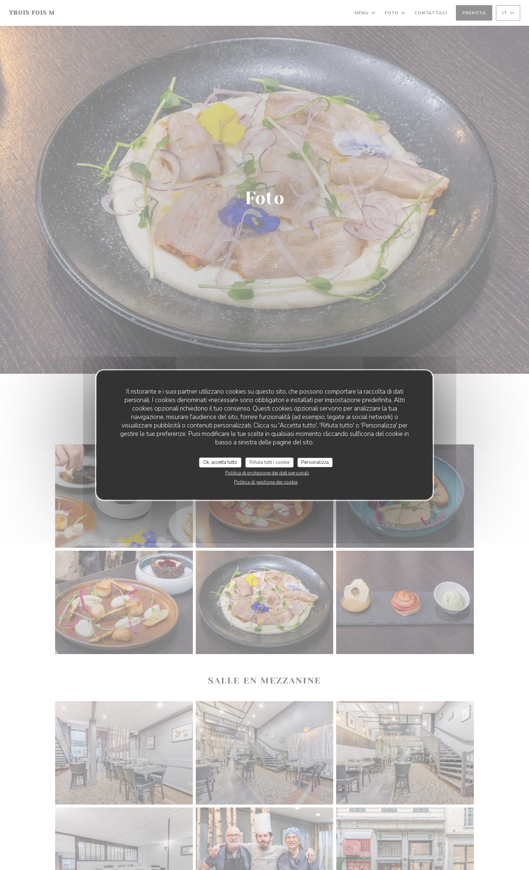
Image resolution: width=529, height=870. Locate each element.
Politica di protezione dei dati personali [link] (267, 473)
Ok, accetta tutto (220, 462)
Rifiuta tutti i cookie (269, 462)
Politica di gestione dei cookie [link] (266, 482)
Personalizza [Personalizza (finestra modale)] (315, 462)
